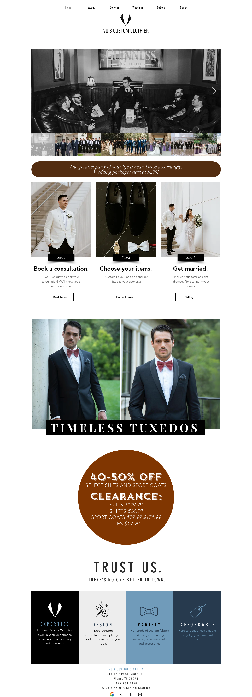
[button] (61, 257)
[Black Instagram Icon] (140, 694)
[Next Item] (214, 91)
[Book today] (60, 297)
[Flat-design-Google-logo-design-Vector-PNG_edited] (112, 694)
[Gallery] (189, 297)
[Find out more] (124, 297)
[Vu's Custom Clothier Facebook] (130, 694)
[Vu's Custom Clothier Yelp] (121, 694)
